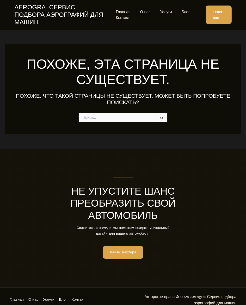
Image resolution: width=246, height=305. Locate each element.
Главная (123, 8)
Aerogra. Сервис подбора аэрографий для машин (60, 11)
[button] (218, 11)
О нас (143, 8)
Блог (180, 8)
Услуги (162, 8)
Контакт (123, 14)
